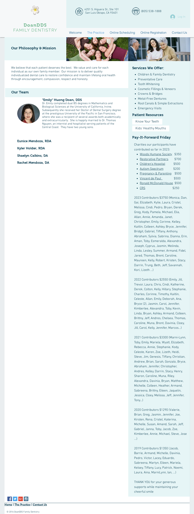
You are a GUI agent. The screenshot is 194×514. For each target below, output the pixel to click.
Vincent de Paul (151, 179)
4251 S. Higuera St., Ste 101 (101, 9)
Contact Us (40, 504)
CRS (142, 188)
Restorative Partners (154, 159)
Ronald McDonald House (156, 183)
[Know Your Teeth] (147, 122)
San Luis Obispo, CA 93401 (101, 13)
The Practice (23, 504)
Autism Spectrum (151, 169)
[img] (97, 49)
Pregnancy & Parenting (156, 174)
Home (8, 504)
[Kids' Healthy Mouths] (150, 128)
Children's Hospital (152, 164)
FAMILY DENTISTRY (35, 30)
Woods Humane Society (156, 154)
